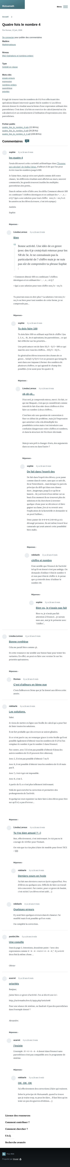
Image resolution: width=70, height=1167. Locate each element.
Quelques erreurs (23, 909)
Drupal (15, 1159)
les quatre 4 (16, 157)
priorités (5, 92)
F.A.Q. (8, 1135)
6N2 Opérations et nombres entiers (17, 56)
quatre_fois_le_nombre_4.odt (15, 131)
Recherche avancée (15, 1142)
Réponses (13, 224)
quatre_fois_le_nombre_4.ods (15, 127)
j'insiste (18, 1045)
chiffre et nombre (41, 560)
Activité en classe (10, 67)
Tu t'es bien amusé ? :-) (27, 833)
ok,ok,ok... (28, 394)
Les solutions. (17, 711)
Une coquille (16, 942)
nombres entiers (9, 85)
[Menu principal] (62, 6)
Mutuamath (8, 6)
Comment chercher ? (16, 1129)
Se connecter (8, 37)
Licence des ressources (17, 1115)
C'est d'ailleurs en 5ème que (30, 684)
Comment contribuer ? (17, 1122)
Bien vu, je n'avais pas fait (51, 607)
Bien (16, 237)
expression (7, 81)
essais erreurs (8, 78)
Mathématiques (9, 45)
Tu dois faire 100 (27, 328)
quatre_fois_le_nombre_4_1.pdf (16, 134)
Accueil (5, 17)
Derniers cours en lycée (32, 876)
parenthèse (7, 88)
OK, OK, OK (25, 1083)
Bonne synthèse (18, 641)
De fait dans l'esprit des (41, 471)
